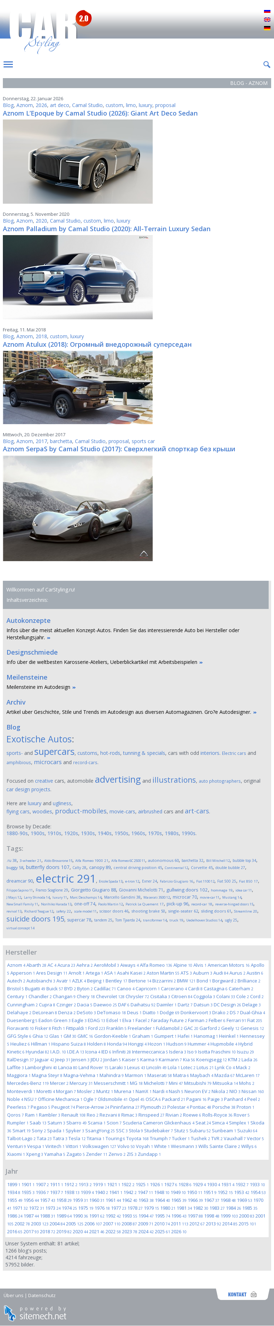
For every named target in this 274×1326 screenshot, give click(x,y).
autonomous (163, 860)
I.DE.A (75, 1051)
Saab (38, 1122)
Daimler (167, 1004)
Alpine (182, 965)
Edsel (113, 1020)
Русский (267, 11)
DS (234, 1012)
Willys (249, 1146)
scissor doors (114, 911)
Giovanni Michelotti (141, 890)
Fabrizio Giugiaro (176, 881)
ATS (186, 973)
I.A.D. (58, 1051)
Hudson (176, 1044)
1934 (13, 1192)
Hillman (40, 1044)
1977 (118, 1208)
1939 (87, 1192)
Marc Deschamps (85, 897)
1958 (64, 1200)
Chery (86, 996)
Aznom (24, 105)
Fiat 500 (226, 881)
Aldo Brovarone (58, 860)
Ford (96, 1028)
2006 (93, 1223)
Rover (242, 1115)
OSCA (153, 1099)
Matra (181, 1075)
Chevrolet (110, 996)
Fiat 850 (248, 881)
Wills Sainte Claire (219, 1146)
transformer (155, 920)
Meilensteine (26, 677)
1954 (258, 1192)
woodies (42, 811)
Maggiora (19, 1075)
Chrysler (137, 996)
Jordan (112, 1059)
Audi (220, 973)
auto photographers (220, 781)
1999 (229, 1216)
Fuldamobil (169, 1028)
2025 (162, 1231)
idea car (243, 890)
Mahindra (112, 1075)
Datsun (203, 1004)
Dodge (169, 1012)
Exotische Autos (39, 739)
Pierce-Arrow (92, 1107)
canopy (100, 867)
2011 (179, 1223)
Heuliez (20, 1044)
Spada (56, 1130)
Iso (192, 1051)
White (162, 1146)
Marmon (135, 1075)
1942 (130, 1192)
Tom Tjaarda (127, 920)
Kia (189, 1059)
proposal (165, 105)
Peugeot (63, 1107)
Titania (96, 1138)
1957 (47, 1200)
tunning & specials (144, 753)
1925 (142, 1184)
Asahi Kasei (131, 973)
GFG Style (19, 1036)
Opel (136, 1099)
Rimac (129, 1115)
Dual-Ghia (252, 1012)
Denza (67, 1012)
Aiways (129, 965)
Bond (204, 980)
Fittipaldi (76, 1028)
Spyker (75, 1130)
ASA (110, 973)
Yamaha (54, 1154)
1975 (85, 1208)
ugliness (62, 803)
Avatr (63, 980)
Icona (92, 1051)
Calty (79, 867)
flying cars (18, 811)
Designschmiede (32, 652)
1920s (71, 833)
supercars (54, 751)
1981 (184, 1208)
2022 (113, 1231)
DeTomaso (111, 1012)
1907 (42, 1184)
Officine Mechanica (60, 1099)
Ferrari (236, 1020)
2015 (247, 1223)
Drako (220, 1012)
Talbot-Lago (21, 1138)
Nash (176, 1091)
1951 (210, 1192)
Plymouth (153, 1107)
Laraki (118, 1067)
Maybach (201, 1075)
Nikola (220, 1091)
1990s (189, 833)
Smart (21, 1130)
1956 (31, 1200)
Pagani (196, 1099)
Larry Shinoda (37, 897)
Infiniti (121, 1051)
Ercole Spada (110, 881)
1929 (199, 1184)
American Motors (229, 965)
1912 (70, 1184)
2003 (40, 1223)
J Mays (13, 897)
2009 (145, 1223)
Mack (243, 1067)
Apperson (22, 973)
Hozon (156, 1044)
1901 (28, 1184)
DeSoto (86, 1012)
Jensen (80, 1059)
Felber (217, 1020)
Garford (209, 1028)
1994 (146, 1216)
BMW (186, 980)
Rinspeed (151, 1115)
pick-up (177, 903)
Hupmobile (223, 1044)
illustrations (174, 780)
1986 (14, 1216)
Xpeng (34, 1154)
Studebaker (158, 1130)
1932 (242, 1184)
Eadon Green (55, 1020)
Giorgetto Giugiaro (93, 890)
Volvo (126, 1146)
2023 (129, 1231)
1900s (38, 833)
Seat (203, 1122)
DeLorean (44, 1012)
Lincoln (156, 1067)
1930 (213, 1184)
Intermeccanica (150, 1051)
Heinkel (229, 1036)
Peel (253, 1099)
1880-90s (17, 833)
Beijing (96, 980)
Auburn (202, 973)
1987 (31, 1216)
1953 (241, 1192)
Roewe (192, 1115)
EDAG (96, 1020)
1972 (36, 1208)
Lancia (67, 1067)
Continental (176, 867)
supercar (79, 920)
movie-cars (122, 811)
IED (106, 1051)
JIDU (96, 1059)
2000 (246, 1216)
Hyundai (37, 1051)
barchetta (61, 441)
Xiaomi (16, 1154)
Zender (96, 1154)
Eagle (79, 1020)
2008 (129, 1223)
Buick (54, 988)
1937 (56, 1192)
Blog (8, 105)
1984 (233, 1208)
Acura (66, 965)
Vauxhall (235, 1138)
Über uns (14, 1295)
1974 (69, 1208)
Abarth (36, 965)
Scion (114, 1122)
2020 (41, 220)
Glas (55, 1036)
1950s (121, 833)
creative (44, 780)
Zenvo (117, 1154)
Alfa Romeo (156, 965)
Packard (173, 1099)
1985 (250, 1208)
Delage (251, 1004)
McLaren (248, 1075)
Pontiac (200, 1107)
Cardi (195, 988)
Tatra (60, 1138)
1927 (170, 1184)
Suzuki (247, 1130)
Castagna (216, 988)
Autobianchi (40, 980)
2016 (14, 1231)
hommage (222, 890)
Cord (257, 996)
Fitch (58, 1028)
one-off (84, 903)
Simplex (239, 1122)
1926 (156, 1184)
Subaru (200, 1130)
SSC (122, 1130)
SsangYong (100, 1130)
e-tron (132, 881)
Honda (117, 1044)
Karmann (170, 1059)
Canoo (126, 988)
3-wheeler (30, 860)
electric (66, 878)
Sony (39, 1130)
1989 (64, 1216)
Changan (64, 996)
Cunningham (22, 1004)
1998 (211, 1216)
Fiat (254, 1020)
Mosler (86, 1091)
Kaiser (130, 1059)
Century (17, 996)
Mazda (224, 1075)
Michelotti (156, 1083)
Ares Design (51, 973)
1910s (54, 833)
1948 (161, 1192)
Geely (230, 1028)
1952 (225, 1192)
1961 (113, 1200)
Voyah (144, 1146)
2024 (146, 1231)
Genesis (252, 1028)
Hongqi (137, 1044)
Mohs (246, 1083)
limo (131, 105)
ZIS (132, 1154)
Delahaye (19, 1012)
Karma (149, 1059)
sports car (143, 441)
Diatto (151, 1012)
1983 (217, 1208)
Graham (142, 1036)
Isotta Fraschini (217, 1051)
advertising (118, 779)
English (267, 20)
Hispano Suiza (68, 1044)
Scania (97, 1122)
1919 (99, 1184)
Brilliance (249, 980)
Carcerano (174, 988)
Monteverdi (21, 1091)
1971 (20, 1208)
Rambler (49, 1115)
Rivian (174, 1115)
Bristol (15, 988)
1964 (162, 1200)
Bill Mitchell (218, 860)
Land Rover (93, 1067)
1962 (129, 1200)
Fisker (43, 1028)
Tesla (77, 1138)
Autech (16, 980)
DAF (124, 1004)
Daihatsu (143, 1004)
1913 (85, 1184)
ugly (231, 920)
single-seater (183, 911)
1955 (14, 1200)
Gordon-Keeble (112, 1036)
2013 (213, 1223)
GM (70, 1036)
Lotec (188, 1067)
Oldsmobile (113, 1099)
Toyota (137, 1138)
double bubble (230, 867)
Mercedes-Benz (28, 1083)
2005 (74, 1223)
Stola (136, 1130)
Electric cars (234, 753)
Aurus (237, 973)
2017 (41, 441)
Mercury (81, 1083)
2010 (162, 1223)
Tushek (200, 1138)
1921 (113, 1184)
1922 (128, 1184)
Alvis (200, 965)
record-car (201, 904)
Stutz (181, 1130)
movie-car (209, 897)
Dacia (84, 1004)
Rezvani (110, 1115)
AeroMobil (106, 965)
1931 (227, 1184)
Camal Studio (87, 105)
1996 (179, 1216)
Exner (149, 881)
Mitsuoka (225, 1083)
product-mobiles (81, 811)
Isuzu (245, 1051)
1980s (172, 833)
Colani (225, 996)
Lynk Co (225, 1067)
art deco (59, 105)
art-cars (197, 811)
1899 (13, 1184)
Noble (15, 1099)
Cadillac (105, 988)
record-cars (85, 762)
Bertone (139, 980)
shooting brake (148, 911)
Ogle (90, 1099)
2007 (112, 1223)
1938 (72, 1192)
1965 (179, 1200)
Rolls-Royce (217, 1115)
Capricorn (148, 988)
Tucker (181, 1138)
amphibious (18, 762)
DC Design (227, 1004)
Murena (124, 1091)
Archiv (16, 702)
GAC (191, 1028)
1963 (146, 1200)
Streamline (245, 911)
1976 (102, 1208)
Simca (220, 1122)
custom (114, 105)
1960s (138, 833)
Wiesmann (184, 1146)
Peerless (18, 1107)
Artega (94, 973)
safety (63, 911)
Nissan (253, 1091)
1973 (53, 1208)
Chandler (40, 996)
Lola (174, 1067)
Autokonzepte (28, 620)
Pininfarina (124, 1107)
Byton (85, 988)
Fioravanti (20, 1028)
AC (51, 965)
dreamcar (19, 881)
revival (13, 911)
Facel (143, 1020)
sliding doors (216, 911)
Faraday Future (169, 1020)
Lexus (136, 1067)
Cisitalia (160, 996)
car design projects (28, 789)
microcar (185, 897)
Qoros (15, 1115)
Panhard (235, 1099)
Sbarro (76, 1122)
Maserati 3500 (156, 897)
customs (87, 753)
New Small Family (22, 904)
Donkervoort (196, 1012)
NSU (30, 1099)
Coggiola (204, 996)
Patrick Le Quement (145, 904)
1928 (185, 1184)
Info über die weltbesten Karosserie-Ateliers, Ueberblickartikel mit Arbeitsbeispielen (101, 662)
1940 (101, 1192)
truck (176, 920)
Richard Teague (38, 911)
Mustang (231, 897)
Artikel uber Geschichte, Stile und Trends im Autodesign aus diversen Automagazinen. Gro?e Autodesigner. (128, 711)
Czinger (66, 1004)
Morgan (66, 1091)
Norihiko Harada (56, 904)
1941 (115, 1192)
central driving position (137, 867)
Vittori (73, 1146)
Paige (215, 1099)
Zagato (75, 1154)
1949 (178, 1192)
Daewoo (105, 1004)
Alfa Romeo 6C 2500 (128, 860)
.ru (11, 860)
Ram (31, 1115)
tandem (103, 920)
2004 (57, 1223)
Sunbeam (224, 1130)
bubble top (244, 860)
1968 (228, 1200)
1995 (162, 1216)
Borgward (224, 980)
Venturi (16, 1146)
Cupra (47, 1004)
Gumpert (165, 1036)
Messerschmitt (111, 1083)
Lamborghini (41, 1067)
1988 (47, 1216)
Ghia (40, 1036)
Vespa (35, 1146)
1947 (145, 1192)
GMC (85, 1036)
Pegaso (40, 1107)
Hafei (185, 1036)
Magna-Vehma (81, 1075)
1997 (195, 1216)
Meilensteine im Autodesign (38, 687)
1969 (244, 1200)
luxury (145, 105)
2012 (197, 1223)
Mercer (59, 1083)
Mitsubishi (198, 1083)
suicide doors (35, 919)
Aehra (84, 965)
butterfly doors (48, 867)
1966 (195, 1200)
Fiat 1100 (205, 881)
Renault (73, 1115)
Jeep (62, 1059)
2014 (230, 1223)
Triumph (160, 1138)
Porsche (223, 1107)
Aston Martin (163, 973)
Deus (134, 1012)
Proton (245, 1107)
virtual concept (20, 928)
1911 (56, 1184)
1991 (97, 1216)
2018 (41, 336)
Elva (128, 1020)
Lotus (205, 1067)
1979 (151, 1208)
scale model (85, 911)
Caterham (241, 988)
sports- (14, 753)
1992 (113, 1216)
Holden (96, 1044)
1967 (211, 1200)
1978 (135, 1208)
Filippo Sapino (19, 890)
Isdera (177, 1051)
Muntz (104, 1091)
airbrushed (150, 811)
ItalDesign (20, 1059)
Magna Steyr (47, 1075)
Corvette (202, 867)
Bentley (116, 980)
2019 (64, 1231)
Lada (250, 1059)
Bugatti (35, 988)
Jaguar (44, 1059)
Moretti (45, 1091)
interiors (210, 753)
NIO (234, 1091)
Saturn (56, 1122)
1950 (194, 1192)
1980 (168, 1208)
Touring (115, 1138)
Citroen (181, 996)
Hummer (198, 1044)
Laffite (15, 1067)
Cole (242, 996)
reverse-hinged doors (234, 904)
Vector (255, 1138)
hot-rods (110, 753)
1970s (155, 833)
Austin (255, 973)
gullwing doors (187, 889)
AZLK (79, 980)
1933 (257, 1184)
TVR (217, 1138)
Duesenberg (22, 1020)
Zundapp (149, 1154)
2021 (97, 1231)
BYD (70, 988)
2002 (22, 1223)
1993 (129, 1216)
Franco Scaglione (52, 890)
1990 (80, 1216)
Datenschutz (42, 1295)
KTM (234, 1059)
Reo (92, 1115)
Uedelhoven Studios (204, 920)
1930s (88, 833)
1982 (200, 1208)
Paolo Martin (110, 904)
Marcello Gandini (122, 897)
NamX (144, 1091)
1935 (28, 1192)
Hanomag (206, 1036)
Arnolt (76, 973)
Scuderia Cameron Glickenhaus (158, 1122)
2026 (41, 105)
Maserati (159, 1075)
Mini (176, 1083)
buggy (14, 867)
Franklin (116, 1028)
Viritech (55, 1146)
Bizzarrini (164, 980)
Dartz (185, 1004)
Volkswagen (99, 1146)
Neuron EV (197, 1091)
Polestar (178, 1107)
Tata (44, 1138)
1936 (42, 1192)
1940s (105, 833)
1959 (80, 1200)
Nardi (160, 1091)
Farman (198, 1020)
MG (136, 1083)
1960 (97, 1200)
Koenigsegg (211, 1059)
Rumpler (18, 1122)
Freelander (141, 1028)
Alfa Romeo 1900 (91, 860)
